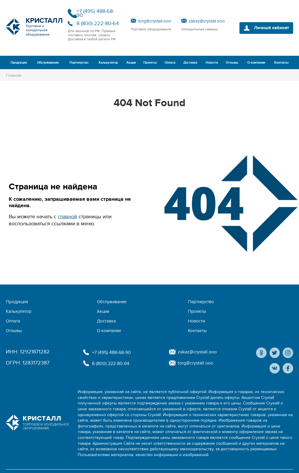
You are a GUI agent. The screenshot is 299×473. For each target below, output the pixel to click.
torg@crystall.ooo (154, 21)
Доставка (190, 62)
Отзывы (232, 62)
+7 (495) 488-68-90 (95, 13)
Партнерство (78, 62)
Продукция (19, 62)
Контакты (281, 62)
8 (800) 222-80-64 (98, 23)
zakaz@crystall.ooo (207, 21)
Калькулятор (108, 62)
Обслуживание (48, 62)
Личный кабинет (269, 28)
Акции (131, 62)
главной (67, 217)
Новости (212, 62)
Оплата (170, 62)
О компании (256, 62)
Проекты (150, 62)
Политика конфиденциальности (36, 464)
